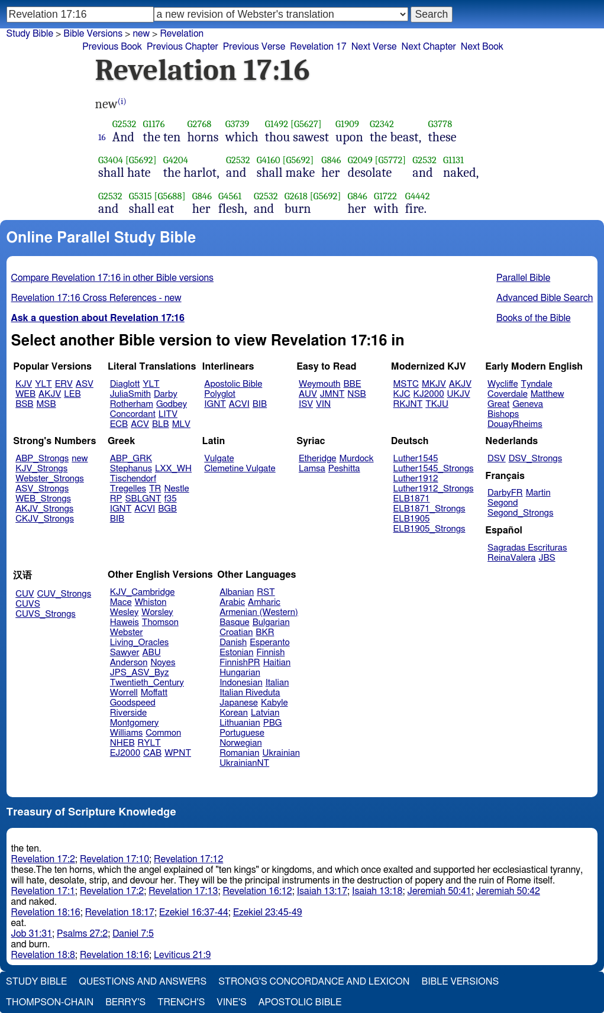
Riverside (128, 712)
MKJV (434, 384)
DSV (496, 458)
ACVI (239, 404)
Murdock (356, 458)
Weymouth (320, 384)
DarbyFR (505, 492)
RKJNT (408, 404)
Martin (538, 492)
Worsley (157, 612)
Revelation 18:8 (43, 955)
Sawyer (125, 652)
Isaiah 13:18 (377, 891)
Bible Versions (92, 33)
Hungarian (239, 672)
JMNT (332, 394)
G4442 (417, 196)
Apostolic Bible (300, 1002)
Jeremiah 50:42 (508, 891)
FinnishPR (239, 662)
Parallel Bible (523, 278)
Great (498, 404)
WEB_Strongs (43, 498)
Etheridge (317, 458)
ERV (64, 384)
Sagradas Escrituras (527, 547)
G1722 (385, 196)
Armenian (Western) (258, 612)
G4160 (268, 160)
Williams (126, 733)
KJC (402, 394)
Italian (277, 682)
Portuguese (241, 733)
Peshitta (344, 468)
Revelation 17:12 (188, 859)
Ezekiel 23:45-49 (267, 912)
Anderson (129, 662)
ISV (306, 404)
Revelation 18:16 (45, 912)
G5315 (140, 196)
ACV (140, 424)
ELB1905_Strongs (429, 529)
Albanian (236, 592)
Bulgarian (271, 622)
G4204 (175, 160)
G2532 (124, 124)
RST (266, 592)
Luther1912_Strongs (433, 488)
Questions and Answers (142, 981)
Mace (121, 602)
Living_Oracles (139, 642)
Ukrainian (281, 753)
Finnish (271, 652)
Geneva (527, 404)
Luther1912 (415, 478)
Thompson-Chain (49, 1002)
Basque (234, 622)
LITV (168, 414)
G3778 (440, 124)
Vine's (231, 1002)
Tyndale (537, 384)
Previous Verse (254, 46)
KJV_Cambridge (142, 592)
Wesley (124, 612)
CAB (152, 753)
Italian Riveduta (249, 692)
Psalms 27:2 (82, 933)
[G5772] (390, 160)
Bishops (503, 414)
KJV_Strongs (41, 468)
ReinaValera (511, 558)
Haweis (124, 622)
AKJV (49, 394)
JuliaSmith (130, 394)
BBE (352, 384)
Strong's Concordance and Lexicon (313, 981)
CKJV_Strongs (44, 518)
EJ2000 (125, 753)
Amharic (264, 602)
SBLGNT (143, 498)
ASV (84, 384)
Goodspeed (133, 702)
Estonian (236, 652)
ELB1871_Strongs (429, 508)
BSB (24, 404)
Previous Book (112, 46)
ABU (151, 652)
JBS (546, 558)
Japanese (238, 702)
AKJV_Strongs (44, 508)
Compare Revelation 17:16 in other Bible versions (112, 278)
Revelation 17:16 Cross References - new (96, 298)
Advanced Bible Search (544, 298)
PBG (272, 723)
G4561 (229, 196)
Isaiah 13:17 (322, 891)
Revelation (182, 33)
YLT (43, 384)
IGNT (215, 404)
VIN (323, 404)
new (141, 33)
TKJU (436, 404)
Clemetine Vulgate (239, 468)
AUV (308, 394)
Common (163, 733)
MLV (181, 424)
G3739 (237, 124)
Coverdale (507, 394)
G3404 (110, 160)
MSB (46, 404)
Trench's (181, 1002)
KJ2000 (429, 394)
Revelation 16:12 (257, 891)
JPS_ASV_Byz (139, 672)
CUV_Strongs (64, 594)
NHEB (122, 743)
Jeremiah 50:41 (439, 891)
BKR (265, 632)
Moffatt (154, 692)
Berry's (125, 1002)
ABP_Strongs (42, 458)
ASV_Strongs (42, 488)
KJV (23, 384)
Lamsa (312, 468)
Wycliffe (502, 384)
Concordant (133, 414)
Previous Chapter (182, 46)
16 (102, 137)
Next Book (482, 46)
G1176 (154, 124)
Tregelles (128, 488)
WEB (25, 394)
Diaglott (125, 384)
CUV (24, 594)
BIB (260, 404)
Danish (233, 642)
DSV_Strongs (536, 458)
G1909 (347, 124)
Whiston (151, 602)
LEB (72, 394)
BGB (167, 508)
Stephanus (131, 468)
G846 (331, 160)
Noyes (162, 662)
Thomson (160, 622)
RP (116, 498)
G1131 (453, 160)
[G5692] (141, 160)
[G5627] (306, 124)
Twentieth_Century (147, 682)
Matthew (547, 394)
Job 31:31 (32, 933)
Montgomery (134, 723)
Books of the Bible (533, 318)
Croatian (236, 632)
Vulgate (219, 458)
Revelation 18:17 (119, 912)
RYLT (148, 743)
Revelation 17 (318, 46)
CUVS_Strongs (45, 614)
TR (155, 488)
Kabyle (274, 702)
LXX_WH (173, 468)
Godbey (171, 404)
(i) (122, 101)
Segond (502, 503)
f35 (170, 498)
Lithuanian (239, 723)
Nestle (176, 488)
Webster (126, 632)
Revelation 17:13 (183, 891)
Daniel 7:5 (133, 933)
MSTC (406, 384)
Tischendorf (133, 478)
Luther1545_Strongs (433, 468)
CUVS (27, 604)
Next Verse (374, 46)
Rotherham (131, 404)
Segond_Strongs (520, 513)
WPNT (177, 753)
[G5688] (169, 196)
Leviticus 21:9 (182, 955)
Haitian (277, 662)
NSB (356, 394)
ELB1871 (411, 498)
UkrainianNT (244, 763)
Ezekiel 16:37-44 (193, 912)
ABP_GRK (131, 458)
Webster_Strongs (49, 478)
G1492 (276, 124)
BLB (160, 424)
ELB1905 (411, 518)
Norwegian (240, 743)
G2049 (360, 160)
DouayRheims (514, 424)
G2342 (382, 124)
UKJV (458, 394)
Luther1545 (415, 458)
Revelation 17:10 (114, 859)
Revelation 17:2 (43, 859)
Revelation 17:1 (43, 891)
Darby (165, 394)
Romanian (239, 753)
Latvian (265, 712)
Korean (233, 712)
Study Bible (30, 33)
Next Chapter (429, 46)
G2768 (199, 124)
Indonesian (241, 682)
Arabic (232, 602)
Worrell (124, 692)
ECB (119, 424)
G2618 (296, 196)
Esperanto (270, 642)
